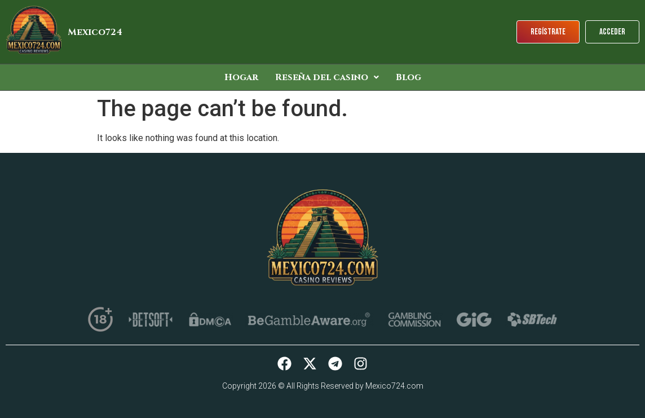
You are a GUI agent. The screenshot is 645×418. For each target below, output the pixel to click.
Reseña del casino (327, 77)
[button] (327, 77)
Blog (408, 77)
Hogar (241, 77)
